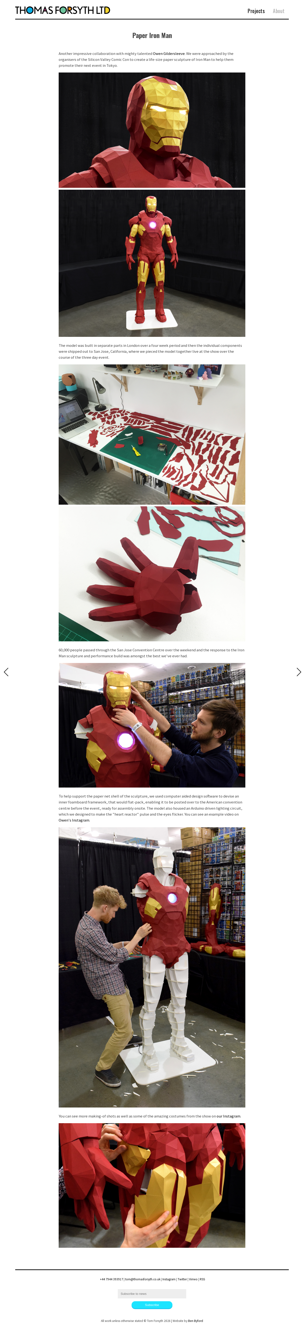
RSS (202, 1279)
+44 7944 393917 (111, 1279)
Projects (256, 11)
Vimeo (193, 1279)
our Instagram (228, 1116)
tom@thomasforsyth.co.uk (142, 1279)
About (279, 11)
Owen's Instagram (74, 820)
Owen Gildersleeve (169, 53)
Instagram (169, 1279)
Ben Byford (195, 1321)
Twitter (182, 1279)
